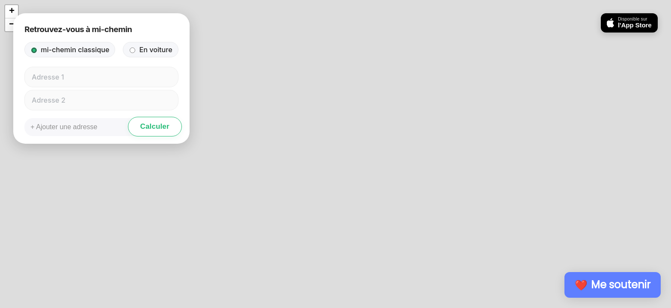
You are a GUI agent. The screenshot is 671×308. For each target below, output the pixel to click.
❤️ (612, 285)
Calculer (154, 126)
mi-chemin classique (70, 49)
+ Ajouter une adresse (63, 126)
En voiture (151, 49)
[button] (11, 11)
